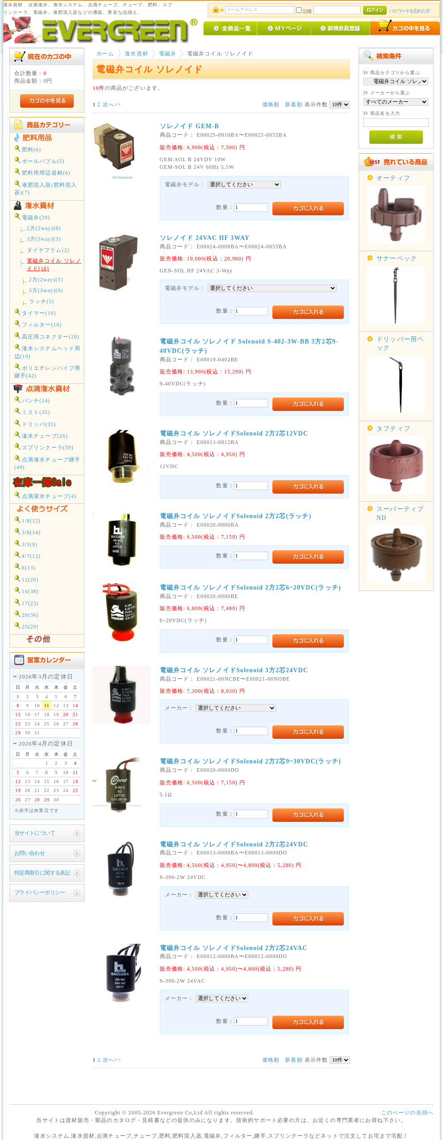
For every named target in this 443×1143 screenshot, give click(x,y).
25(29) (26, 626)
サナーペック (396, 258)
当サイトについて (34, 833)
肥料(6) (27, 149)
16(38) (26, 591)
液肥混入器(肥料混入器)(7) (45, 188)
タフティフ (393, 428)
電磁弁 (167, 54)
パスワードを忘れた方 (409, 10)
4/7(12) (27, 555)
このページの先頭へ (407, 1113)
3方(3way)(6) (46, 290)
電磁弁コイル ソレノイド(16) (54, 265)
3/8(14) (27, 532)
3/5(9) (26, 544)
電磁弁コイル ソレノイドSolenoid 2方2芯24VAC (234, 948)
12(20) (26, 579)
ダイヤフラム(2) (48, 250)
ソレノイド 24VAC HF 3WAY (205, 237)
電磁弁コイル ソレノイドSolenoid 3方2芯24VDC (234, 670)
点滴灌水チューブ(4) (45, 495)
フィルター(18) (38, 324)
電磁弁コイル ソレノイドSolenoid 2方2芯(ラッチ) (236, 516)
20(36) (26, 614)
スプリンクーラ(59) (44, 447)
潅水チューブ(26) (41, 435)
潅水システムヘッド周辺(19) (47, 351)
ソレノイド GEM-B (189, 126)
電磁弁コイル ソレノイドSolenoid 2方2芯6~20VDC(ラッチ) (250, 587)
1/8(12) (27, 520)
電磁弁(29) (32, 217)
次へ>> (112, 105)
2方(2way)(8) (44, 228)
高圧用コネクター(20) (46, 336)
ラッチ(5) (41, 302)
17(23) (26, 603)
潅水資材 (136, 54)
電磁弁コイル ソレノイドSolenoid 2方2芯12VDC (234, 433)
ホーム (105, 54)
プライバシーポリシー (39, 893)
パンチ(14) (32, 400)
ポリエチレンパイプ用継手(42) (47, 371)
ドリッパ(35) (35, 423)
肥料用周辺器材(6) (42, 172)
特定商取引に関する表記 (42, 873)
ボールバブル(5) (39, 160)
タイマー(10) (35, 312)
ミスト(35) (32, 411)
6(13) (25, 567)
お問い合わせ (29, 853)
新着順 (293, 105)
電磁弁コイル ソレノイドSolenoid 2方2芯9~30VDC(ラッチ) (250, 761)
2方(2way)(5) (46, 280)
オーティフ (393, 178)
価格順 (271, 105)
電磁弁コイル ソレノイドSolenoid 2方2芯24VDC (234, 844)
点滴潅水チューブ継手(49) (47, 462)
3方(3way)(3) (44, 239)
